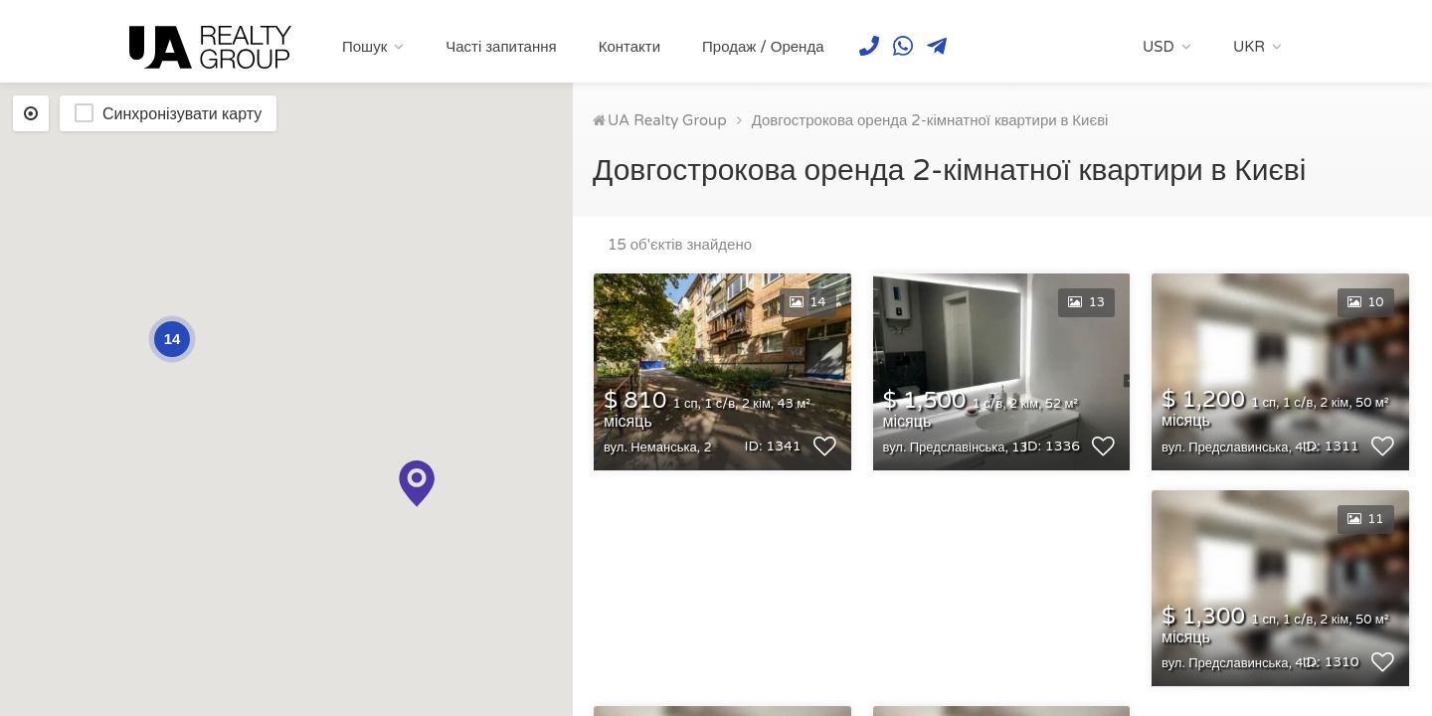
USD (1158, 47)
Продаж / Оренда (762, 47)
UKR (1249, 47)
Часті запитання (501, 47)
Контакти (629, 47)
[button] (417, 483)
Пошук (364, 47)
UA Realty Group (667, 120)
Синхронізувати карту (182, 114)
